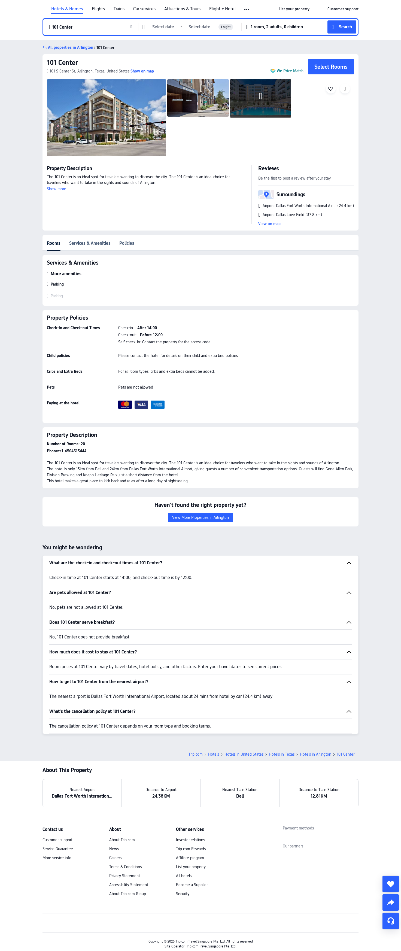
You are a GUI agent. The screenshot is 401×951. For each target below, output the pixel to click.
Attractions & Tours (182, 9)
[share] (390, 902)
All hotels (184, 876)
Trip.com (196, 754)
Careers (115, 858)
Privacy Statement (124, 876)
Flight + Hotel (222, 9)
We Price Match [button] (290, 71)
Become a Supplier (192, 885)
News (114, 849)
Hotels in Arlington (315, 754)
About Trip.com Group (127, 894)
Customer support (57, 840)
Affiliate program (190, 858)
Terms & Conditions (125, 867)
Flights (98, 9)
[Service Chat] (390, 921)
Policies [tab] (126, 243)
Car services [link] (144, 9)
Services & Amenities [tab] (90, 243)
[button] (247, 9)
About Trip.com (122, 840)
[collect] (390, 884)
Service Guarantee (57, 849)
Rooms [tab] (53, 243)
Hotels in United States (243, 754)
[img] (106, 117)
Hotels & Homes (67, 9)
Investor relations (190, 840)
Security (182, 894)
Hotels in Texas (281, 754)
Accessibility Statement (128, 885)
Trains (119, 9)
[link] (294, 9)
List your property (191, 867)
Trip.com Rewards (191, 849)
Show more (56, 189)
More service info (56, 858)
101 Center (62, 62)
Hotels (213, 754)
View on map (269, 224)
